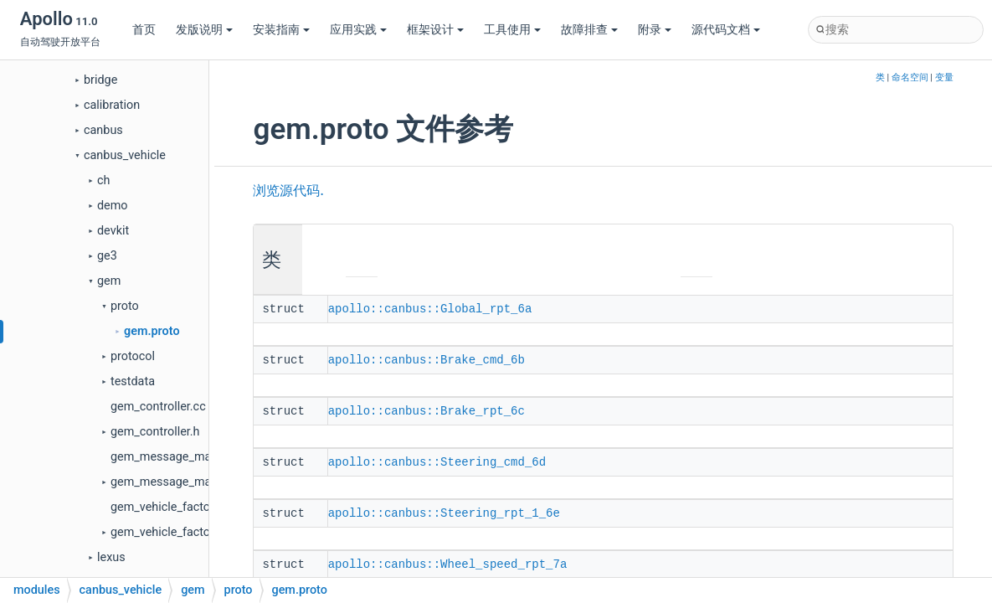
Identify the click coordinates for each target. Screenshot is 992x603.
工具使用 (512, 30)
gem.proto (152, 331)
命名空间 (910, 77)
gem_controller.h (155, 432)
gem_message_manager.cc (184, 457)
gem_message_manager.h (181, 482)
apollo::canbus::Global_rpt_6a (430, 308)
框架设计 (435, 30)
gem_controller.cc (158, 406)
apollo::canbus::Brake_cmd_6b (426, 358)
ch (103, 180)
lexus (111, 557)
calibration (112, 105)
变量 (944, 77)
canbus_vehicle (125, 155)
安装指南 (281, 30)
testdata (133, 381)
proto (125, 306)
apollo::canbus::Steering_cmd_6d (437, 459)
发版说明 (204, 30)
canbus (103, 130)
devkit (113, 231)
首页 (144, 30)
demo (112, 205)
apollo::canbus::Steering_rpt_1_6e (444, 509)
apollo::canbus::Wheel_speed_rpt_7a (448, 559)
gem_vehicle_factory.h (170, 532)
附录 (654, 30)
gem (109, 281)
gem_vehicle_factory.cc (173, 507)
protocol (133, 356)
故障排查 (589, 30)
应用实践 (358, 30)
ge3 (107, 256)
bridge (100, 80)
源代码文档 (725, 30)
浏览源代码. (288, 190)
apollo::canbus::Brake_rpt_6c (426, 408)
